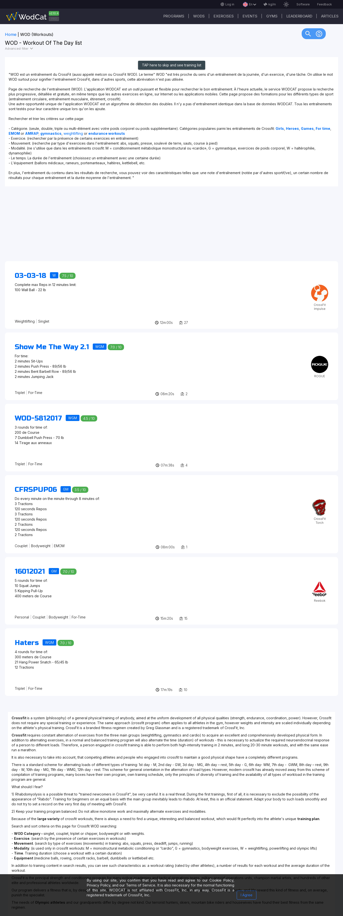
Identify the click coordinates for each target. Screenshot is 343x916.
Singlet (43, 321)
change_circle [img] (319, 33)
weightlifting (73, 133)
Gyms (272, 16)
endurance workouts (106, 133)
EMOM (59, 546)
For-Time (35, 392)
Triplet (20, 392)
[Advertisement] (152, 226)
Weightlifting (25, 321)
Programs (173, 16)
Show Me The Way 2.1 (52, 347)
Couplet (21, 546)
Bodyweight (40, 546)
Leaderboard (299, 16)
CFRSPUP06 (36, 489)
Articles (330, 16)
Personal (22, 617)
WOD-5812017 (38, 418)
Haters (27, 643)
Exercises (224, 16)
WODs (199, 16)
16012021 (30, 571)
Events (250, 16)
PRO (54, 18)
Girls (280, 128)
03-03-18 (30, 275)
